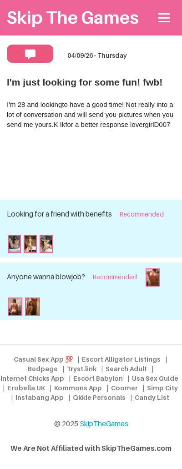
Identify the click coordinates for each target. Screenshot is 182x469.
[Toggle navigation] (164, 18)
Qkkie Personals (99, 397)
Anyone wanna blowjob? (46, 276)
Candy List (152, 397)
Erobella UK (26, 388)
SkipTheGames (104, 423)
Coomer (124, 388)
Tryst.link (81, 369)
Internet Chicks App (32, 378)
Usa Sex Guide (155, 378)
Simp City (162, 388)
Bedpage (43, 369)
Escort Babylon (98, 378)
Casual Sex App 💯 (43, 359)
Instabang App (39, 397)
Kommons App (78, 388)
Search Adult (126, 369)
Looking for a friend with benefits (59, 214)
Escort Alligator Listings (121, 359)
